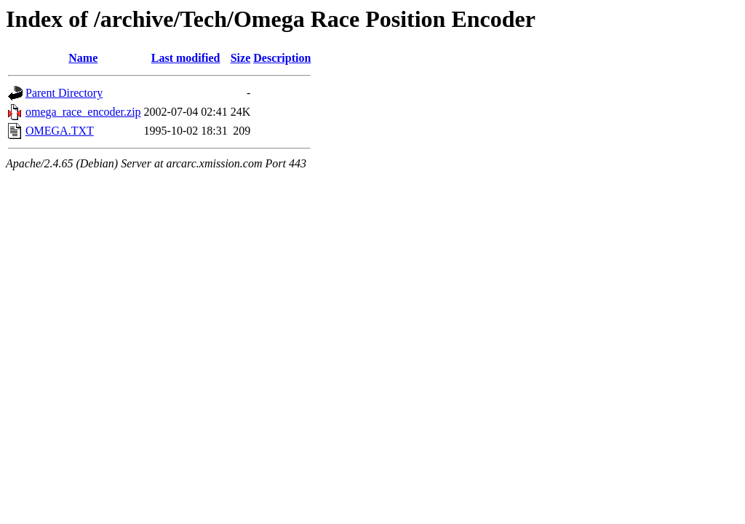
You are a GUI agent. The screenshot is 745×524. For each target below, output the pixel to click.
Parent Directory (64, 93)
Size (241, 58)
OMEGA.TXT (59, 130)
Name (82, 58)
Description (282, 58)
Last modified (185, 58)
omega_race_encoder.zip (83, 112)
